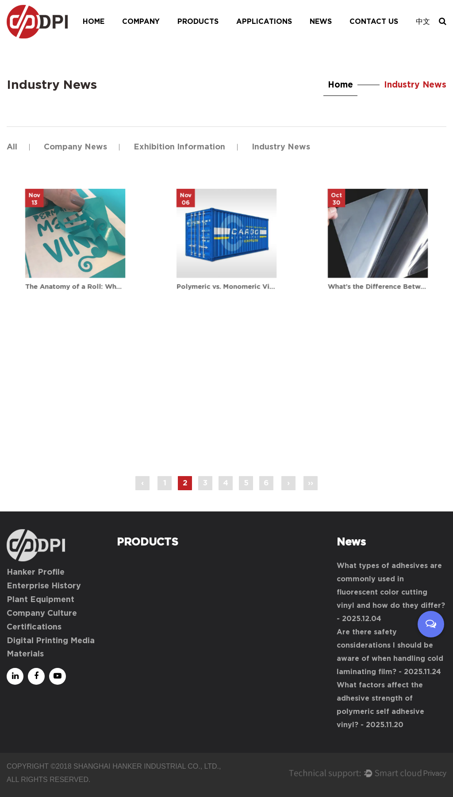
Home (93, 21)
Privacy (434, 773)
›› (310, 483)
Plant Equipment (40, 600)
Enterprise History (44, 586)
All (12, 147)
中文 (423, 21)
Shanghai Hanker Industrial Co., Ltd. (146, 766)
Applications (264, 21)
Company (141, 21)
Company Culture (42, 614)
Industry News (281, 147)
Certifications (34, 627)
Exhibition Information (179, 147)
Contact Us (373, 21)
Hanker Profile (36, 572)
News (321, 21)
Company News (75, 147)
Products (198, 21)
